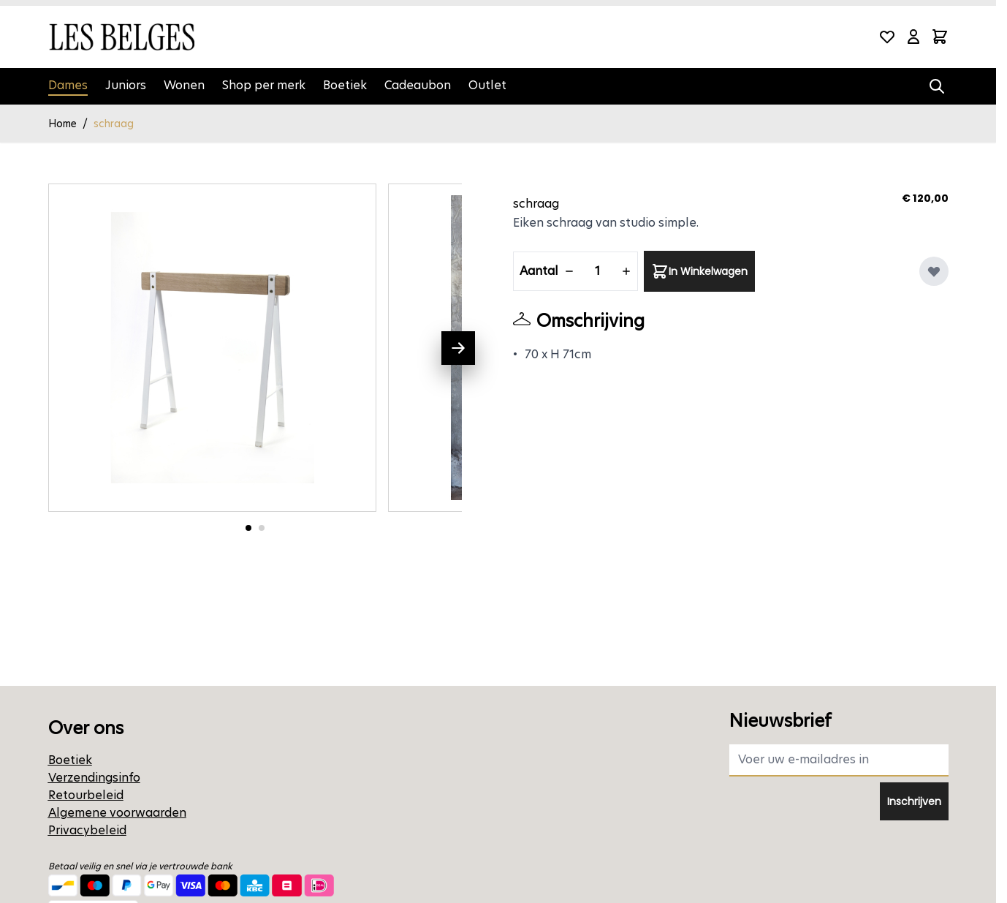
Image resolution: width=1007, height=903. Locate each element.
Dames (68, 85)
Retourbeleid (85, 795)
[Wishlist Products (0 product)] (887, 36)
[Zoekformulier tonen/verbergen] (937, 86)
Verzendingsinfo (94, 777)
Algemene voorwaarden (117, 812)
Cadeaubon (417, 85)
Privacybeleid (87, 830)
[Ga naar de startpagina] (121, 36)
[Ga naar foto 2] (262, 528)
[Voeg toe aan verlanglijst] (934, 271)
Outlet (487, 85)
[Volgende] (458, 348)
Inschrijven (914, 801)
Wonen (184, 85)
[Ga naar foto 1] (248, 528)
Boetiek (345, 85)
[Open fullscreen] (212, 348)
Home (62, 123)
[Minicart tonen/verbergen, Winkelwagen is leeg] (939, 36)
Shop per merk (263, 85)
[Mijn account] (913, 36)
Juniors (125, 85)
